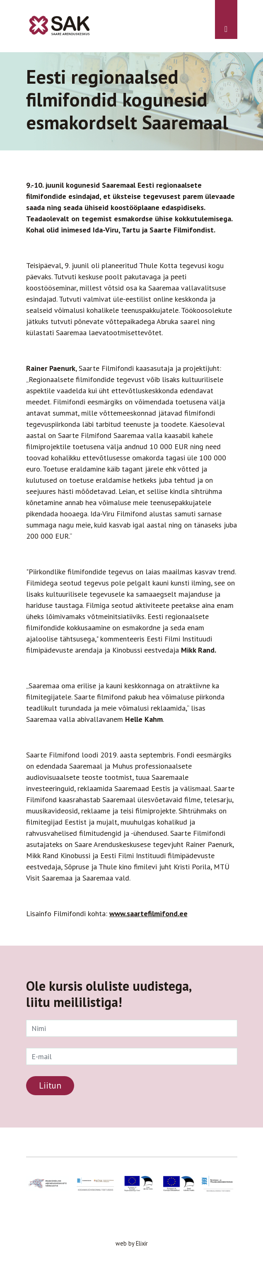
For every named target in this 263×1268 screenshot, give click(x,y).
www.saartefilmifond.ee (148, 913)
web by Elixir (132, 1243)
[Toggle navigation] (226, 19)
